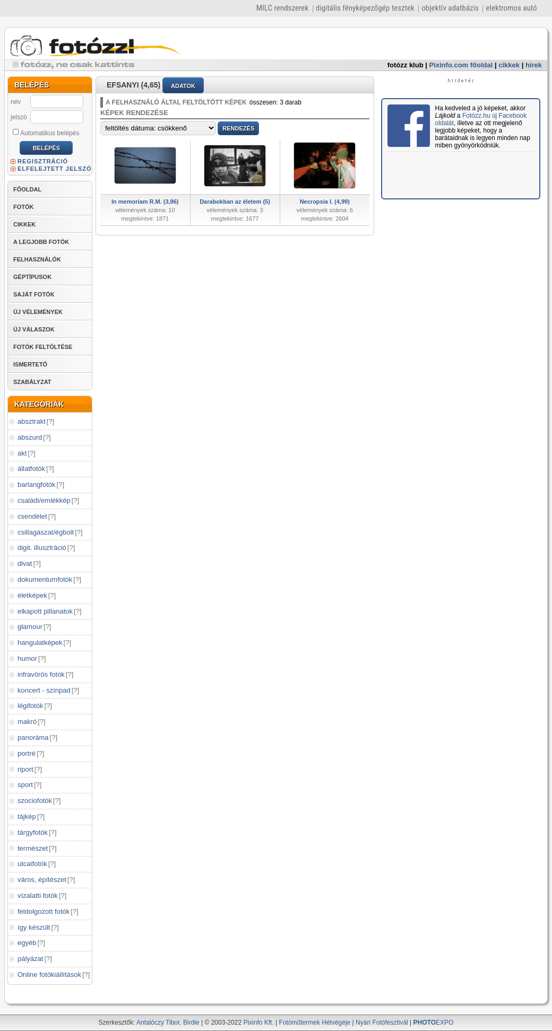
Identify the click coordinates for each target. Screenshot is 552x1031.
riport (25, 769)
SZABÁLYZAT (32, 382)
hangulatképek (40, 642)
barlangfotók (37, 484)
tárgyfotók (33, 832)
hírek (533, 65)
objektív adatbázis (450, 8)
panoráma (33, 737)
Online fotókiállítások (49, 974)
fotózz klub (405, 65)
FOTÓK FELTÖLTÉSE (42, 347)
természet (33, 848)
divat (25, 563)
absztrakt (32, 421)
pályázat (30, 959)
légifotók (30, 706)
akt (22, 453)
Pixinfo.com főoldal (461, 65)
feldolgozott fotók (44, 911)
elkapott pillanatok (45, 611)
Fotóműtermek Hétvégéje (315, 1022)
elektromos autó (511, 8)
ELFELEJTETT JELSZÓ (55, 168)
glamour (30, 627)
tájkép (27, 816)
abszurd (30, 437)
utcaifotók (32, 864)
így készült (34, 927)
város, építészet (42, 880)
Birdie (191, 1022)
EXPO (433, 1022)
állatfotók (31, 469)
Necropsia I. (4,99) (325, 201)
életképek (32, 595)
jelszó (19, 117)
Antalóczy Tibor (157, 1022)
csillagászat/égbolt (46, 532)
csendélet (32, 516)
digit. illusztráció (42, 548)
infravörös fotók (41, 674)
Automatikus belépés (46, 132)
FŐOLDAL (27, 189)
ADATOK (183, 86)
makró (27, 722)
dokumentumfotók (45, 579)
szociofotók (35, 801)
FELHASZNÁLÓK (37, 259)
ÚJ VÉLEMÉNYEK (38, 312)
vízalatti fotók (38, 895)
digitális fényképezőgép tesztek (365, 8)
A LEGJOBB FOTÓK (41, 242)
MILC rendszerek (282, 8)
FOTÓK (23, 207)
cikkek (509, 65)
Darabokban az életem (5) (235, 201)
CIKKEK (24, 224)
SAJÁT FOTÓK (34, 294)
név (16, 102)
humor (27, 658)
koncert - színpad (44, 690)
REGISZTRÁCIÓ (43, 161)
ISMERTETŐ (30, 364)
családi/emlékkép (44, 500)
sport (25, 785)
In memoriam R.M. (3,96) (145, 201)
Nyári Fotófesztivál (382, 1022)
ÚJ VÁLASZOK (34, 329)
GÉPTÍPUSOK (32, 277)
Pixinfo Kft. (258, 1022)
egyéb (27, 943)
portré (27, 753)
